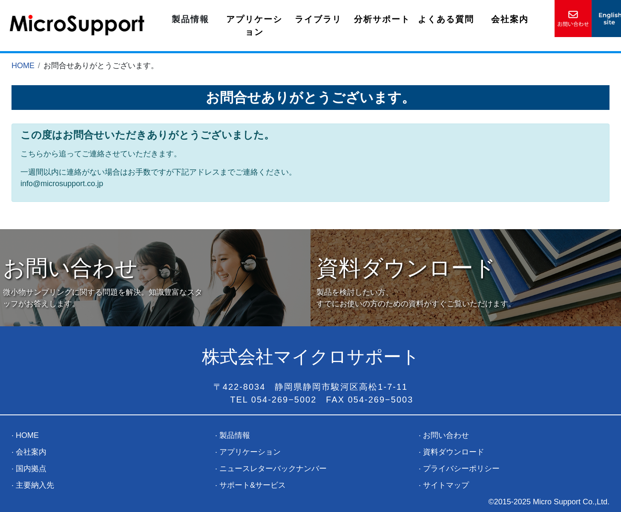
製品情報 (190, 19)
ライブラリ (318, 19)
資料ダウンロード (453, 452)
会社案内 (510, 19)
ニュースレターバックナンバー (273, 468)
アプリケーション (254, 25)
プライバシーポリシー (461, 468)
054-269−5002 (284, 399)
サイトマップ (446, 485)
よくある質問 (446, 19)
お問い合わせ (446, 435)
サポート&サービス (252, 485)
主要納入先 (35, 485)
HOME (23, 65)
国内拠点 (31, 468)
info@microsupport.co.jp (61, 183)
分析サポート (382, 19)
